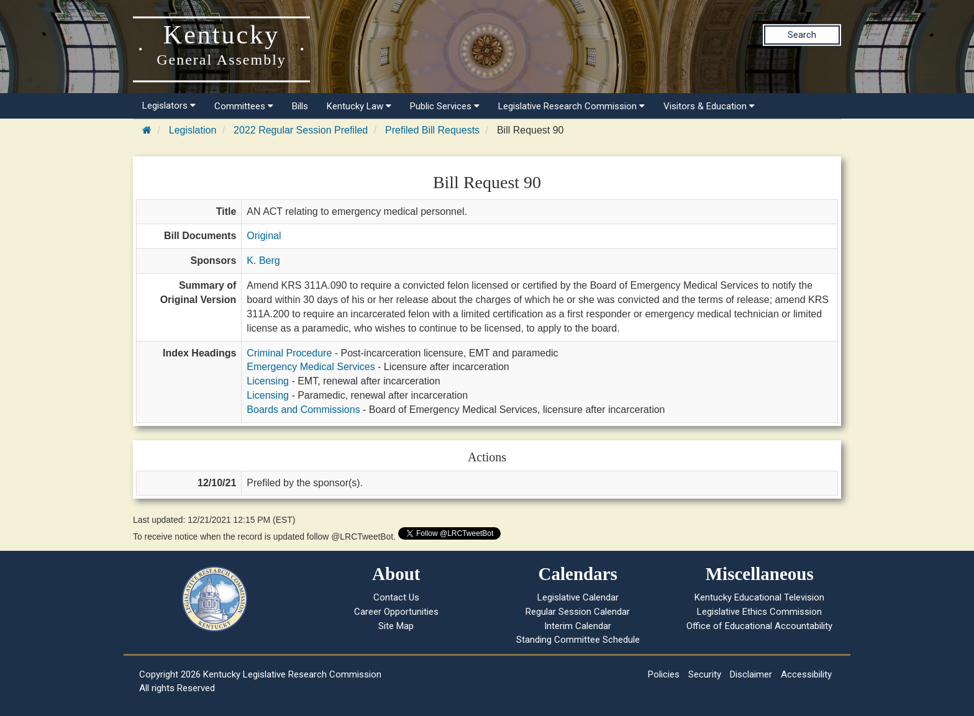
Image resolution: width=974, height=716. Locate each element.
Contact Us (396, 597)
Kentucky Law (359, 106)
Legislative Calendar (578, 597)
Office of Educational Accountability (759, 626)
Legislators (169, 105)
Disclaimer (751, 674)
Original (264, 235)
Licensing (268, 381)
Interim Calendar (577, 626)
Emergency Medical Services (311, 366)
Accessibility (806, 674)
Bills (300, 106)
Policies (664, 674)
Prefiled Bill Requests (432, 130)
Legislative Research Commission (571, 106)
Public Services (445, 106)
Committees (243, 106)
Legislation (193, 130)
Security (704, 674)
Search (802, 34)
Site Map (396, 626)
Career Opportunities (396, 611)
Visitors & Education (709, 106)
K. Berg (263, 260)
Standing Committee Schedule (578, 639)
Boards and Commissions (303, 409)
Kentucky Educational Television (759, 597)
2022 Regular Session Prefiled (301, 130)
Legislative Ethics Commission (759, 611)
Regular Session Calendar (578, 611)
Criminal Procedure (289, 353)
